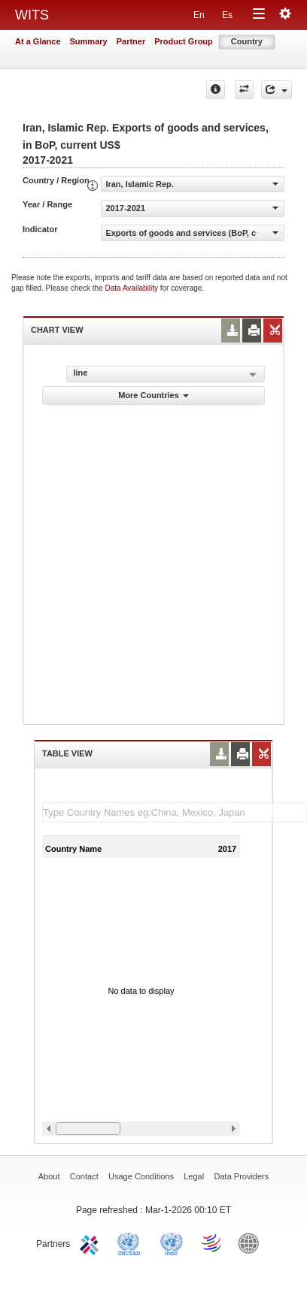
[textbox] (174, 812)
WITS (32, 15)
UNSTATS (172, 1242)
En (199, 15)
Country (247, 41)
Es (227, 15)
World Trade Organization (212, 1242)
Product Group (183, 41)
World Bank (252, 1242)
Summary (89, 41)
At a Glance (38, 41)
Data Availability (132, 288)
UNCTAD (132, 1242)
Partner (131, 41)
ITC (92, 1242)
